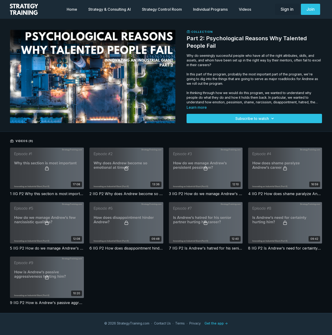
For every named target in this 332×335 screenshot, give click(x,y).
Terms (180, 323)
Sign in (287, 9)
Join (310, 9)
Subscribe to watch (255, 118)
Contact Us (162, 323)
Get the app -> (216, 323)
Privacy (195, 323)
